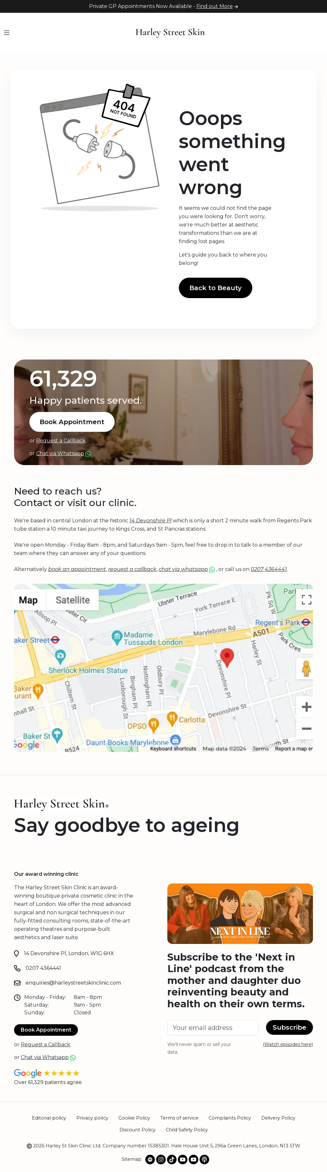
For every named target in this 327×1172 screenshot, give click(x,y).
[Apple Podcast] (204, 1159)
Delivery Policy (278, 1118)
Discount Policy (137, 1130)
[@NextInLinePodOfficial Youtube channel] (193, 1159)
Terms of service (179, 1118)
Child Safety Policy (187, 1130)
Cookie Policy (134, 1118)
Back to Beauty (215, 288)
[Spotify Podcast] (150, 1159)
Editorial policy (49, 1118)
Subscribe (289, 1027)
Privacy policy (92, 1118)
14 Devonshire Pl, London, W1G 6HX (69, 953)
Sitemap (131, 1159)
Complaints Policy (230, 1118)
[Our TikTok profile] (172, 1159)
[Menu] (6, 33)
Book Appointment (72, 422)
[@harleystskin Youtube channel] (182, 1159)
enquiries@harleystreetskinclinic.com (73, 983)
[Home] (170, 32)
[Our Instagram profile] (161, 1159)
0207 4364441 (43, 968)
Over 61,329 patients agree (48, 1082)
